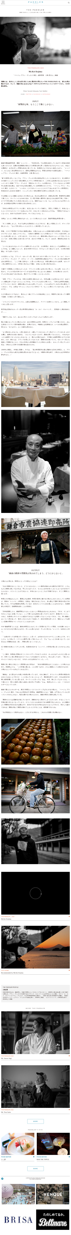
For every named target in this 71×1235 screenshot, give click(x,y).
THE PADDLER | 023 (35, 68)
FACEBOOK (37, 94)
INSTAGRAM (46, 94)
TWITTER (29, 94)
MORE (35, 1121)
